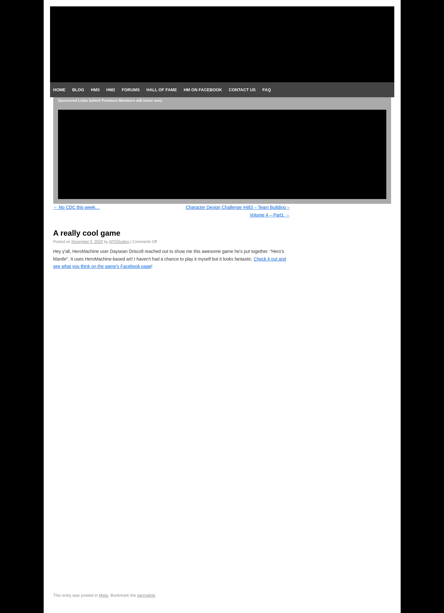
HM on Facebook (203, 89)
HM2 (110, 89)
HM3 (95, 89)
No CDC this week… (76, 207)
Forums (131, 89)
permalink (146, 595)
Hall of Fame (161, 89)
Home (59, 89)
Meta (103, 595)
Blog (78, 89)
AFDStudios (119, 242)
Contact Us (242, 89)
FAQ (266, 89)
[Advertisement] (222, 154)
